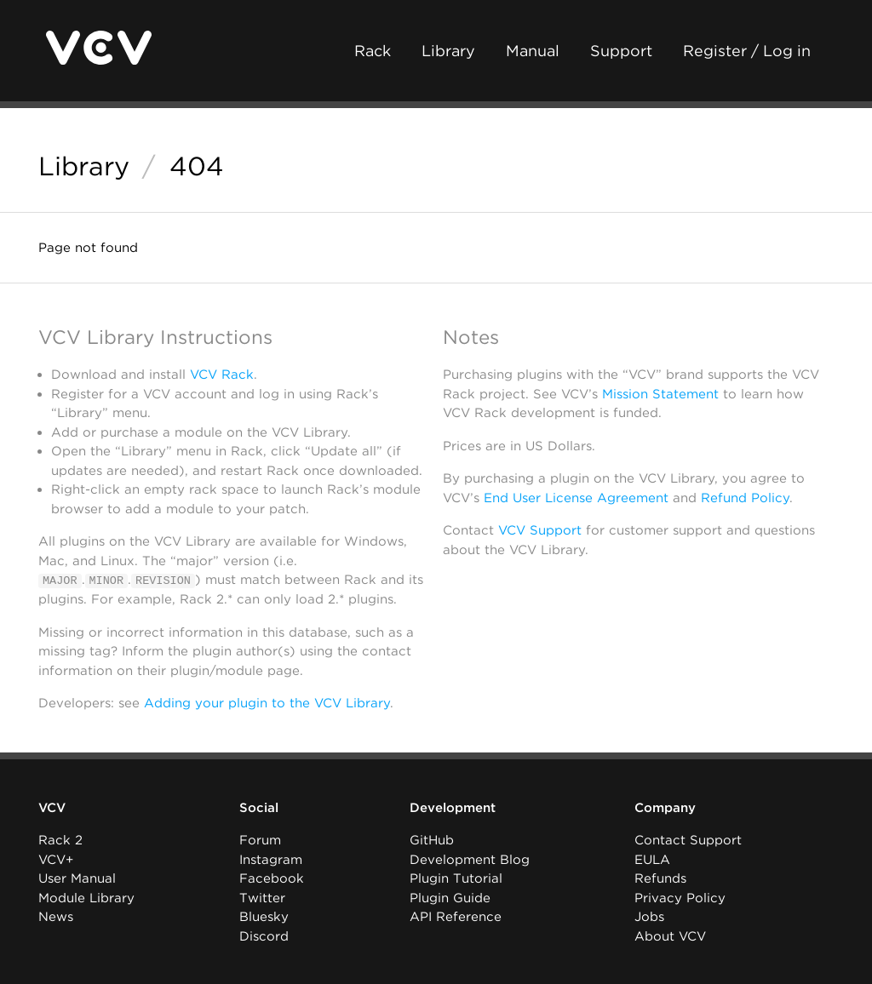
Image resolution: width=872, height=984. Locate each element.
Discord (264, 936)
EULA (652, 859)
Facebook (271, 878)
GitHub (432, 840)
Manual (532, 51)
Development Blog (470, 859)
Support (621, 51)
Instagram (270, 859)
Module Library (86, 898)
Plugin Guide (450, 898)
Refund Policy (745, 498)
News (55, 916)
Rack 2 (60, 840)
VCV (52, 807)
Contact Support (688, 840)
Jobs (649, 916)
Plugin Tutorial (456, 878)
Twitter (262, 898)
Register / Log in (747, 51)
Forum (260, 840)
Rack (372, 51)
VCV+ (55, 859)
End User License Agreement (576, 498)
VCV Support (540, 530)
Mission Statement (660, 394)
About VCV (670, 936)
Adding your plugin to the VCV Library (267, 703)
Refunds (660, 878)
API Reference (456, 916)
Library (448, 51)
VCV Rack (222, 374)
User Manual (77, 878)
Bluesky (264, 916)
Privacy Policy (680, 898)
